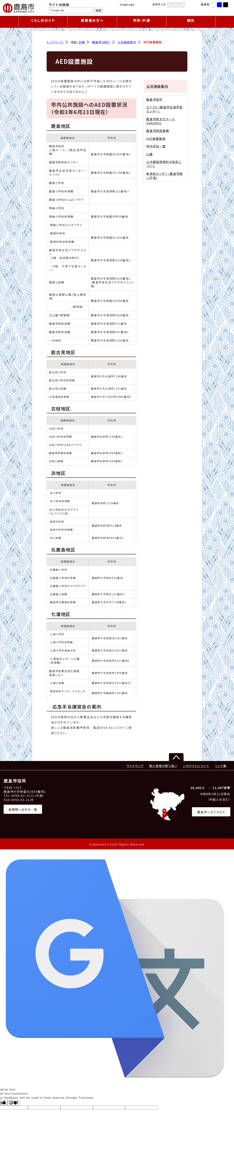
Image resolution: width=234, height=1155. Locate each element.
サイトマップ (135, 766)
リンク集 (221, 766)
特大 (182, 4)
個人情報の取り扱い (163, 766)
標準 (169, 4)
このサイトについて (196, 766)
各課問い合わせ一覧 (22, 810)
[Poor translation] (13, 1103)
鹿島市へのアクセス (211, 812)
